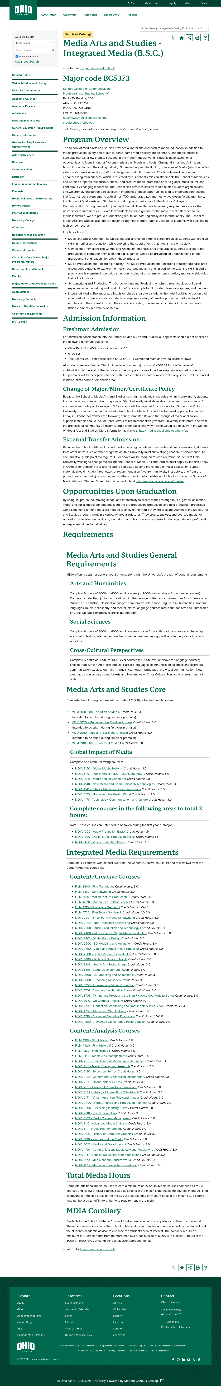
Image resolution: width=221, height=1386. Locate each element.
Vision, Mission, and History (29, 83)
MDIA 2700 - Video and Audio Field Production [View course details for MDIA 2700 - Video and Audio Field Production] (107, 948)
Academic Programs (29, 1316)
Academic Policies (23, 106)
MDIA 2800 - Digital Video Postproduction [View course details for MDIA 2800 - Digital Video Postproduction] (103, 954)
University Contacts (24, 299)
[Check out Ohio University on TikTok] (199, 1359)
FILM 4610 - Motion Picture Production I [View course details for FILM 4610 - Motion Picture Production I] (101, 897)
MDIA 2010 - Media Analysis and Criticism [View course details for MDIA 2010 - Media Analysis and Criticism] (100, 732)
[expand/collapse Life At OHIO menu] (122, 14)
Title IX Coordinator (159, 1350)
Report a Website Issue (79, 1335)
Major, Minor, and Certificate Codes (34, 284)
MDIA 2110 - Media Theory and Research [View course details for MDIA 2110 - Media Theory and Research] (102, 1066)
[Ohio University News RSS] (204, 1359)
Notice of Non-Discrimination (30, 306)
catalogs (66, 1381)
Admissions (19, 113)
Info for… (132, 3)
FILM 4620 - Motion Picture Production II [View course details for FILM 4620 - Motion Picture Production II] (102, 902)
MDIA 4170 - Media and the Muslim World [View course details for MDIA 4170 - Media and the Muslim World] (103, 794)
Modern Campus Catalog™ (141, 1381)
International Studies (25, 213)
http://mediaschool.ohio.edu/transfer (163, 430)
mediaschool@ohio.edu (78, 122)
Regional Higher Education (28, 235)
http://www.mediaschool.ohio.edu (85, 117)
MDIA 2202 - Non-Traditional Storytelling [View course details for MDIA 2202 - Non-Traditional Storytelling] (102, 923)
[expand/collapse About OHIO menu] (58, 14)
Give (187, 3)
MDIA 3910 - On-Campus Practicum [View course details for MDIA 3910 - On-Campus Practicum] (99, 1000)
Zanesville (119, 1335)
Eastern (117, 1316)
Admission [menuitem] (90, 15)
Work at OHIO (73, 1328)
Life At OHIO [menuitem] (111, 15)
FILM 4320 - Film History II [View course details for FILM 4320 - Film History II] (93, 1045)
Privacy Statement (116, 1350)
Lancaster (119, 1322)
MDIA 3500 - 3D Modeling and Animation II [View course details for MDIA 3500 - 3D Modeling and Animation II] (104, 975)
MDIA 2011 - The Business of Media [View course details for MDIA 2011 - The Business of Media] (95, 743)
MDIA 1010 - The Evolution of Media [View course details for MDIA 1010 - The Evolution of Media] (96, 712)
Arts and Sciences (23, 155)
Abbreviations (20, 292)
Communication (22, 169)
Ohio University (33, 1359)
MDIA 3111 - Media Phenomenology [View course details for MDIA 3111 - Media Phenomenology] (98, 1128)
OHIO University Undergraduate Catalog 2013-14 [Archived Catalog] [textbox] (173, 28)
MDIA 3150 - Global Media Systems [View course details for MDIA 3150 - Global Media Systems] (99, 768)
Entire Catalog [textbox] (23, 43)
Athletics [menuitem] (132, 15)
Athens (117, 1303)
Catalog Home (21, 75)
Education (18, 177)
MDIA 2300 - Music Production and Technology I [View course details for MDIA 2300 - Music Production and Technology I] (108, 928)
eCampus (18, 227)
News (68, 1316)
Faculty (16, 276)
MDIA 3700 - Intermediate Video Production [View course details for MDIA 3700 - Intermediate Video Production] (104, 985)
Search (203, 3)
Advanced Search (27, 61)
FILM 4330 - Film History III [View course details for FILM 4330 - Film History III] (93, 1050)
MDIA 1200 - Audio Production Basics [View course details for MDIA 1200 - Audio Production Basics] (100, 831)
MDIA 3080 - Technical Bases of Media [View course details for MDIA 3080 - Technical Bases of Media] (101, 959)
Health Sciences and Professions (32, 198)
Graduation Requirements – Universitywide (29, 144)
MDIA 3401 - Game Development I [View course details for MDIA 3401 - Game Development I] (98, 969)
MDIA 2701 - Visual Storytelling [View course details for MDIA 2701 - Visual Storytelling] (96, 1113)
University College (23, 220)
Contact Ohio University (175, 1327)
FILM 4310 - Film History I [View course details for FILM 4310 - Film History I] (92, 1040)
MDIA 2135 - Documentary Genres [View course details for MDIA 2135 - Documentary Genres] (98, 1082)
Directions (172, 1322)
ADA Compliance (66, 1345)
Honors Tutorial (21, 206)
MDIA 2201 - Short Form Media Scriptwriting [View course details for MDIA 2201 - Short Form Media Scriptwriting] (105, 917)
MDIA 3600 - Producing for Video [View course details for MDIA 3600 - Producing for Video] (98, 980)
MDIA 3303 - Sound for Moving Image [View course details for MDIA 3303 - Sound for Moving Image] (101, 964)
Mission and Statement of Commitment (167, 1345)
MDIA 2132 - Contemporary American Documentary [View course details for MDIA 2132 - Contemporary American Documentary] (110, 1077)
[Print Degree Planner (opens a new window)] (173, 37)
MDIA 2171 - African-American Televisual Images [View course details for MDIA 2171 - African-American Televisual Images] (107, 1097)
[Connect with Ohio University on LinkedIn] (183, 1359)
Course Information (24, 250)
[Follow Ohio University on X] (194, 1359)
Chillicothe (119, 1309)
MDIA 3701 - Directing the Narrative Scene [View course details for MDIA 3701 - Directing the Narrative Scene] (103, 990)
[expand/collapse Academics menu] (79, 14)
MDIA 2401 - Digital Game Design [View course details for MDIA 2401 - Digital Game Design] (98, 938)
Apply (172, 3)
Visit (20, 1328)
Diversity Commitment (26, 90)
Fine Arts (17, 191)
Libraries (70, 1322)
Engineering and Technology (29, 184)
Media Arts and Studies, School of (86, 93)
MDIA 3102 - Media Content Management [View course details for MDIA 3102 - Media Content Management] (103, 1118)
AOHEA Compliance (87, 1345)
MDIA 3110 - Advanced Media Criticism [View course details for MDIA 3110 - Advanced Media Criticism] (101, 1123)
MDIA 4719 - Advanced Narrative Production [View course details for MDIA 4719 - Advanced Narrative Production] (105, 1016)
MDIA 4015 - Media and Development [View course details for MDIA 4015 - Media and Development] (100, 779)
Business (17, 162)
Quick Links (153, 3)
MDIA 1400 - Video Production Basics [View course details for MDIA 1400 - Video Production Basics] (100, 842)
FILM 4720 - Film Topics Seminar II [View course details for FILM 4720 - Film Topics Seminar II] (98, 912)
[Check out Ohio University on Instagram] (178, 1359)
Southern (118, 1328)
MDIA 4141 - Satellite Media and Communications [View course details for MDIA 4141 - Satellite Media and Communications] (108, 789)
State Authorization (138, 1350)
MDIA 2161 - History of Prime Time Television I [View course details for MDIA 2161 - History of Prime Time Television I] (106, 1087)
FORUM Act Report (136, 1345)
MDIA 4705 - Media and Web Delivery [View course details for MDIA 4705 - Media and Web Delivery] (100, 1011)
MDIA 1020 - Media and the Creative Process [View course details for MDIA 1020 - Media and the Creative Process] (102, 722)
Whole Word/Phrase (28, 56)
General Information (24, 135)
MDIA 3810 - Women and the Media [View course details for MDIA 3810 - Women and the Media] (99, 1139)
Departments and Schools (28, 269)
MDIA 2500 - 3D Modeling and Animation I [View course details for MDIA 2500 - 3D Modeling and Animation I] (104, 943)
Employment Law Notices (112, 1345)
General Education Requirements (32, 128)
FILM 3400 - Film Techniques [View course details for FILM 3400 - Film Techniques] (94, 886)
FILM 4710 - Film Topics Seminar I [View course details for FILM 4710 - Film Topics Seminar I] (97, 907)
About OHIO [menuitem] (48, 15)
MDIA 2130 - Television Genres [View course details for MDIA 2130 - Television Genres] (96, 1071)
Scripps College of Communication (86, 88)
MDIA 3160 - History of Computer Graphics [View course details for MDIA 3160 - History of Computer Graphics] (104, 1134)
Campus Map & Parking (31, 1335)
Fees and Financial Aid (26, 121)
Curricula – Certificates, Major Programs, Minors (30, 259)
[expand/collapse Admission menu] (99, 14)
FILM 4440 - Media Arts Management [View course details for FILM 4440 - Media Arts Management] (100, 1056)
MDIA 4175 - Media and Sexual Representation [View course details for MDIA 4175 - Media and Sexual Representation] (106, 1165)
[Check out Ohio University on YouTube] (188, 1359)
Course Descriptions (24, 243)
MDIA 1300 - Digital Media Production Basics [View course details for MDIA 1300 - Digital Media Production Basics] (105, 836)
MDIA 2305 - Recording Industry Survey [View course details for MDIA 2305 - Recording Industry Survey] (102, 1108)
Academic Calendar (24, 99)
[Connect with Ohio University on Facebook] (173, 1359)
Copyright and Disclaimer (28, 314)
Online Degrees (26, 1322)
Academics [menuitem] (70, 15)
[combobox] (174, 28)
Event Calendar (74, 1303)
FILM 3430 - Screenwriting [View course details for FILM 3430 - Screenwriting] (93, 891)
